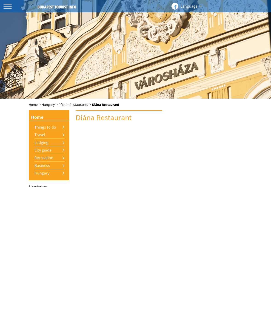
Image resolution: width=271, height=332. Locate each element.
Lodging (41, 142)
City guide (42, 150)
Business (42, 165)
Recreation (43, 157)
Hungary (41, 173)
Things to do (45, 127)
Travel (39, 134)
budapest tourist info (57, 7)
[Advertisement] (49, 258)
